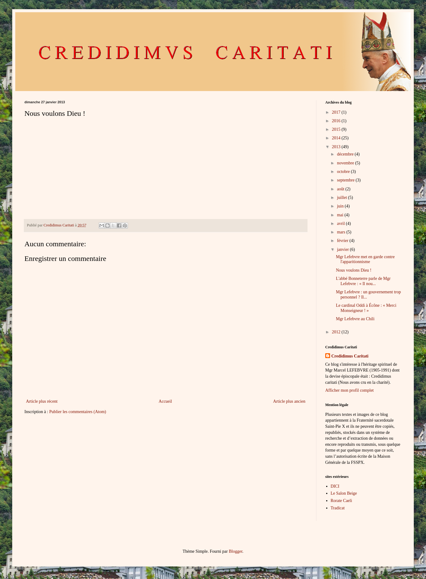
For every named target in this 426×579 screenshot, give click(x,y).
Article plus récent (41, 401)
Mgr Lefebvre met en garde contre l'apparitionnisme (365, 259)
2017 (337, 112)
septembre (346, 180)
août (341, 189)
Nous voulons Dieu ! (353, 270)
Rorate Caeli (341, 500)
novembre (346, 163)
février (343, 240)
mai (340, 215)
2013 (337, 147)
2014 (337, 138)
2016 (337, 121)
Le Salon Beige (344, 493)
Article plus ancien (289, 401)
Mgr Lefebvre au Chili (355, 319)
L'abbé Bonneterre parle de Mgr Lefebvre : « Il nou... (363, 281)
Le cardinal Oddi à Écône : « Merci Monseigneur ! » (366, 308)
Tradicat (338, 508)
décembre (346, 154)
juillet (342, 197)
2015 (337, 129)
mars (341, 232)
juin (340, 206)
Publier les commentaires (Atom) (77, 411)
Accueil (165, 401)
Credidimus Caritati (349, 356)
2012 (337, 332)
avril (341, 223)
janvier (343, 249)
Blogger (235, 551)
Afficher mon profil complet (349, 390)
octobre (344, 171)
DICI (335, 486)
